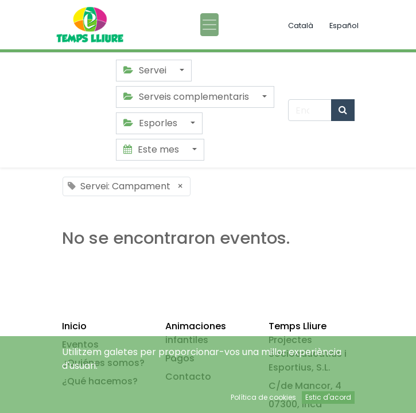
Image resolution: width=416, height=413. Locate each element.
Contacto (188, 376)
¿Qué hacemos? (100, 381)
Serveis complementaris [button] (187, 96)
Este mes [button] (152, 149)
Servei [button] (146, 70)
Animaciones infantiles (195, 333)
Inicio (74, 326)
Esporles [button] (151, 123)
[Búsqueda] (343, 110)
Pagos (180, 358)
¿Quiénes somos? (103, 362)
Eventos (80, 344)
